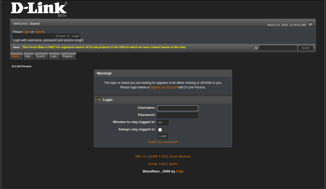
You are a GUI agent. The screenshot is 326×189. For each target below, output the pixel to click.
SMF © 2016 (160, 156)
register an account (164, 87)
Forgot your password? (163, 141)
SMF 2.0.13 (142, 156)
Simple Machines (180, 156)
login (26, 32)
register (39, 32)
